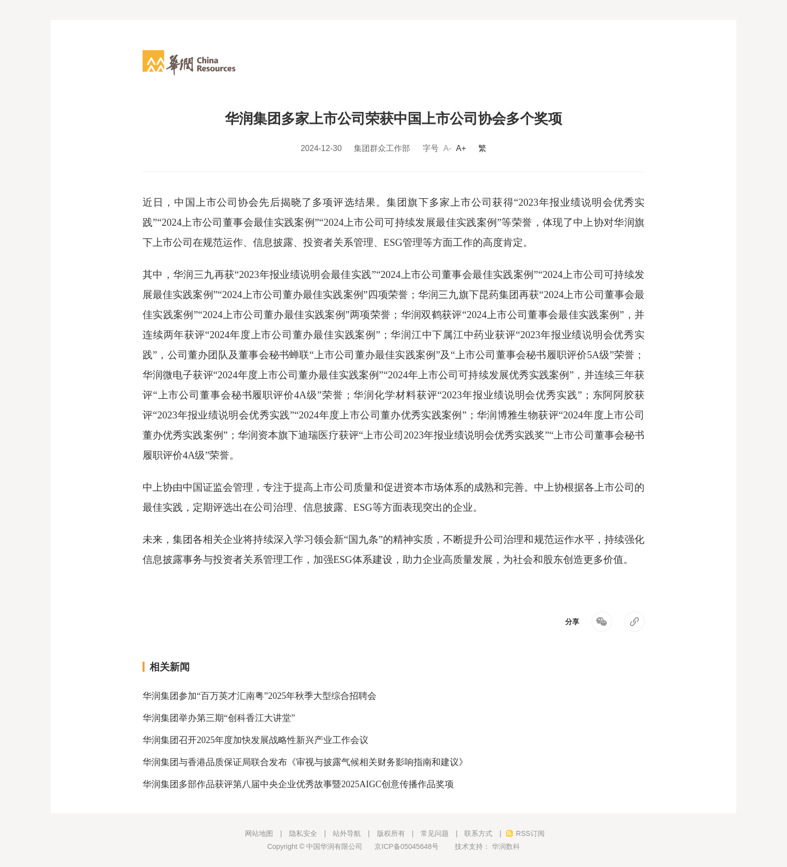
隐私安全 (303, 833)
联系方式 (478, 833)
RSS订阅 (530, 833)
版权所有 (391, 833)
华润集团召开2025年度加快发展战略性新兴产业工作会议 (255, 740)
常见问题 (435, 833)
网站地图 (259, 833)
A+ (461, 148)
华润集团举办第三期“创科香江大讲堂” (219, 718)
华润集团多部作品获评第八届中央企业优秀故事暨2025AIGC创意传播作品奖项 (298, 784)
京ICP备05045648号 (408, 846)
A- (447, 148)
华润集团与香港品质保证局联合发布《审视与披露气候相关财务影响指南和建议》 (305, 762)
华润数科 (505, 846)
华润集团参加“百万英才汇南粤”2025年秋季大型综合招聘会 (259, 696)
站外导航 (347, 833)
